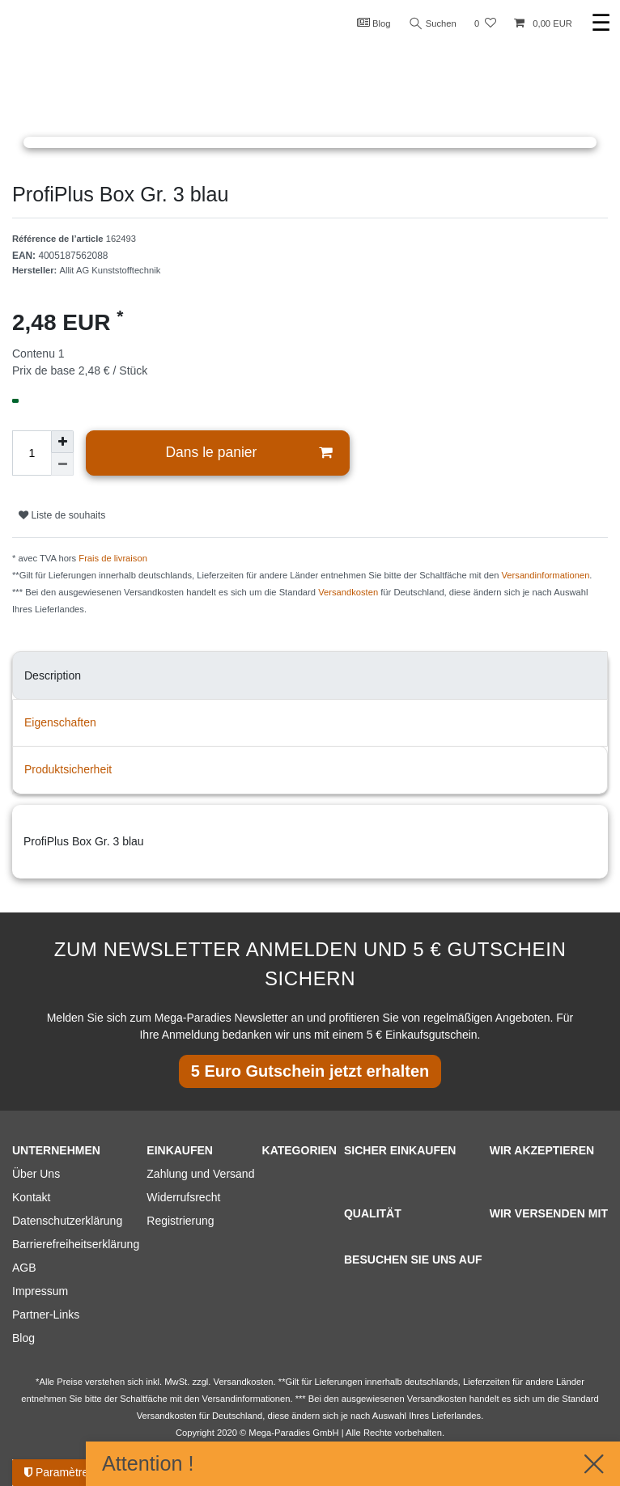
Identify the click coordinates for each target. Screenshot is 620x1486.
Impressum (40, 1291)
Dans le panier (248, 452)
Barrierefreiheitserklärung (75, 1244)
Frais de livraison (113, 558)
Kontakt (31, 1197)
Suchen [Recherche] (433, 24)
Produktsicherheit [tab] (68, 769)
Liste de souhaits (62, 515)
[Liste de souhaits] (485, 23)
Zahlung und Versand (200, 1173)
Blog (374, 22)
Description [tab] (52, 675)
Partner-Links (45, 1314)
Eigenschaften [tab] (60, 722)
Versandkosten (348, 592)
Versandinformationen (546, 575)
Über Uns (36, 1173)
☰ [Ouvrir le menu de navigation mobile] (601, 23)
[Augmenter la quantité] (62, 441)
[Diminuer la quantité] (62, 464)
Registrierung (180, 1220)
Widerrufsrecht (183, 1197)
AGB (24, 1267)
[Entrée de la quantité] (31, 453)
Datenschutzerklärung (67, 1220)
